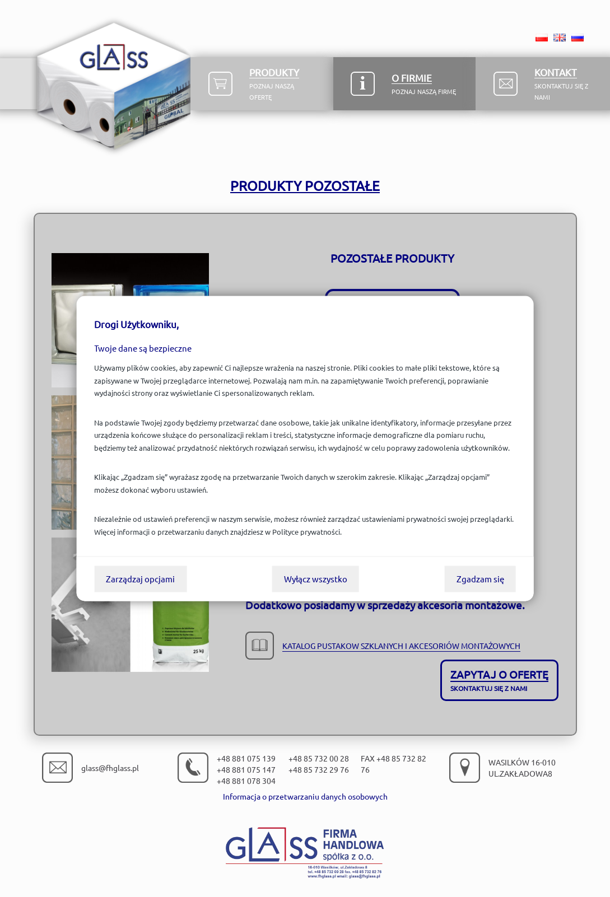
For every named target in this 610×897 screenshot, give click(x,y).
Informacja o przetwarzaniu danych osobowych (305, 796)
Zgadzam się (480, 578)
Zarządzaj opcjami (140, 578)
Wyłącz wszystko (315, 578)
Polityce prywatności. (307, 531)
